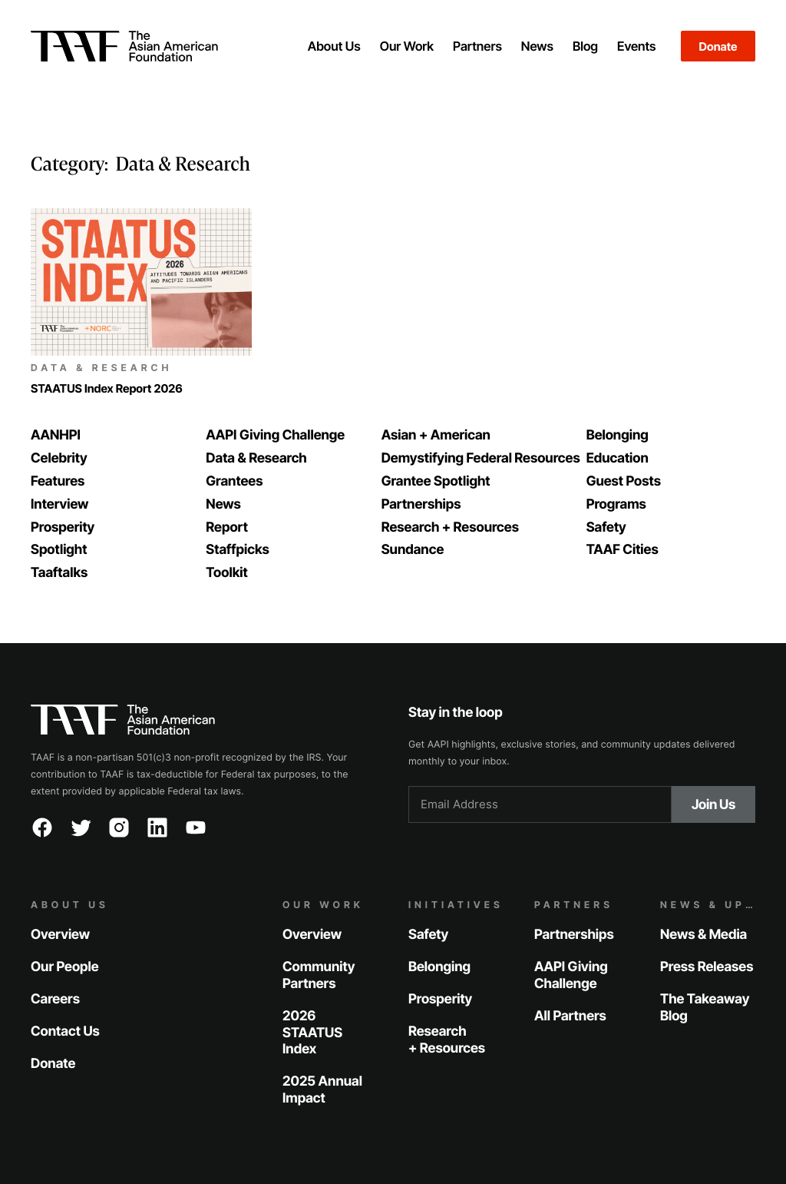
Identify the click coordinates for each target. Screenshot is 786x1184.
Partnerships (574, 935)
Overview (60, 935)
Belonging (439, 967)
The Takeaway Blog (704, 1007)
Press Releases (706, 967)
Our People (65, 967)
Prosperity (440, 999)
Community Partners (318, 975)
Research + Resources (446, 1039)
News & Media (703, 935)
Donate (718, 46)
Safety (428, 935)
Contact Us (65, 1031)
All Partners (570, 1016)
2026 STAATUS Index (312, 1033)
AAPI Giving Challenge (571, 975)
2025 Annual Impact (322, 1089)
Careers (55, 999)
